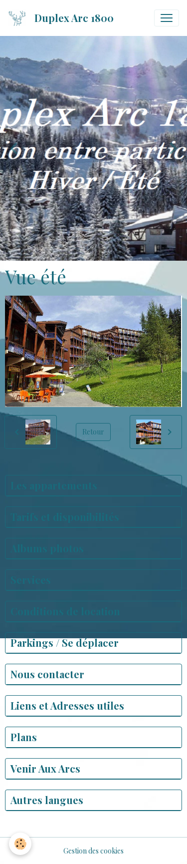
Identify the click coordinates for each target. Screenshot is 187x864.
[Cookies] (20, 844)
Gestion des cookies (93, 851)
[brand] (63, 18)
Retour (93, 431)
